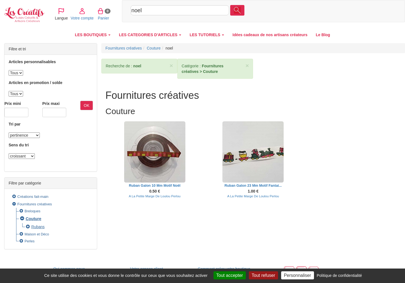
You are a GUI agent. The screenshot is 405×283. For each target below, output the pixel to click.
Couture (33, 218)
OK (86, 105)
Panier (370, 11)
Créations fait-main (32, 197)
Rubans (38, 227)
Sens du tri (19, 145)
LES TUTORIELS (207, 35)
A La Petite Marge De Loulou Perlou (155, 196)
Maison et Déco (36, 234)
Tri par (15, 124)
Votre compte (349, 11)
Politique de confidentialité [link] (339, 275)
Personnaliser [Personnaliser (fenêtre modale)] (297, 275)
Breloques (32, 211)
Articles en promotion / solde (35, 82)
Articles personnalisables (32, 62)
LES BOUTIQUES (93, 35)
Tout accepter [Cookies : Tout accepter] (229, 275)
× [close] (171, 65)
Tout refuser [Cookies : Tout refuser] (263, 275)
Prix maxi (51, 103)
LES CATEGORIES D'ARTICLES (150, 35)
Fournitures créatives (34, 204)
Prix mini (12, 103)
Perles (29, 241)
